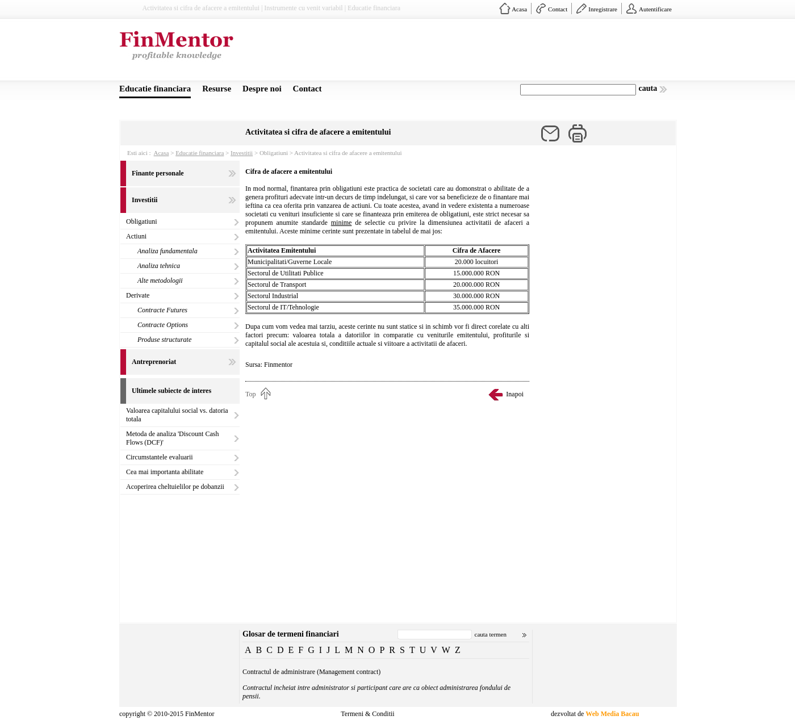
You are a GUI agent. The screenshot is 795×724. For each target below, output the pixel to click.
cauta (648, 88)
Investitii (242, 152)
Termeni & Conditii (367, 714)
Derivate (137, 295)
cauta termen (491, 634)
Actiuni (136, 236)
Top (250, 394)
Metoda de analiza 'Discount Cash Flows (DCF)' (172, 438)
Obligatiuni (141, 221)
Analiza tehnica (158, 266)
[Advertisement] (469, 52)
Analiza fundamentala (167, 251)
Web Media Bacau (612, 714)
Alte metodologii (160, 280)
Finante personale (158, 173)
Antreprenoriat (154, 362)
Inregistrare (602, 9)
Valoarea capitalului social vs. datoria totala (177, 415)
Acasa (519, 9)
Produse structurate (164, 340)
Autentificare (655, 9)
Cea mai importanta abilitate (164, 472)
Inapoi (515, 394)
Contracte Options (162, 325)
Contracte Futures (162, 310)
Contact (557, 9)
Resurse (216, 88)
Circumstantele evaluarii (159, 457)
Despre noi (261, 88)
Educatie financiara (155, 88)
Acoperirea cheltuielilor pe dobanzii (175, 487)
